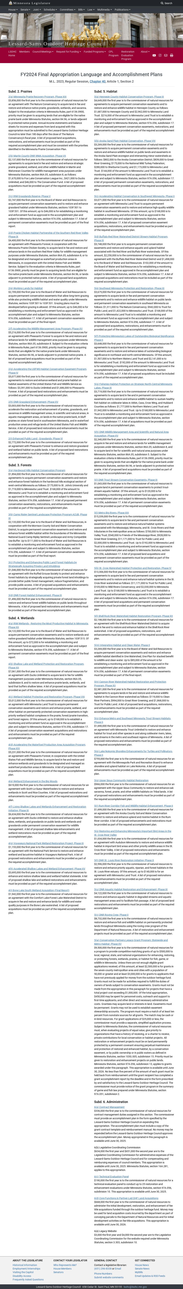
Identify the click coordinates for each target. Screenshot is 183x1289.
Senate (24, 9)
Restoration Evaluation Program (127, 55)
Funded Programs (94, 51)
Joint (36, 9)
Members (24, 51)
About (144, 51)
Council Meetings (42, 51)
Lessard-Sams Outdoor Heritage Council (57, 43)
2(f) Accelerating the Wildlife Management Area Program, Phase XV (45, 328)
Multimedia (103, 9)
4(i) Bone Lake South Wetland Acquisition (38, 890)
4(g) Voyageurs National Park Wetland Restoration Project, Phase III (46, 843)
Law (90, 9)
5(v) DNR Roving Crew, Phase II (111, 914)
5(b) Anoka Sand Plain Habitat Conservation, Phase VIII (124, 140)
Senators (58, 1272)
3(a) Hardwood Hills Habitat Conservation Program (36, 470)
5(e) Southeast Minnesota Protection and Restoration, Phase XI (129, 288)
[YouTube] (154, 55)
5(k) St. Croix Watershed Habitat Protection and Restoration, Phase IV (132, 568)
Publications (121, 9)
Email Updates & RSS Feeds (150, 1276)
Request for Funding (67, 51)
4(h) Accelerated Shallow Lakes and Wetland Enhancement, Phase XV (46, 868)
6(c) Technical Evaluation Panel (111, 1176)
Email (118, 1268)
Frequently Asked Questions (28, 1279)
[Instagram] (160, 55)
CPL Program (113, 53)
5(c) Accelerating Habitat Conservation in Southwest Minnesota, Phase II (134, 196)
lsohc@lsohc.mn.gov (135, 1286)
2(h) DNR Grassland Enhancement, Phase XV (33, 401)
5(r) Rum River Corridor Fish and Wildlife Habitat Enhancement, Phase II (133, 805)
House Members (62, 1268)
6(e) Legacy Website (105, 1231)
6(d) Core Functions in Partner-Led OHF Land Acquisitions (126, 1198)
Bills (80, 9)
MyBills (139, 1272)
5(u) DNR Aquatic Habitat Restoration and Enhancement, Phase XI (131, 889)
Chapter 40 (97, 81)
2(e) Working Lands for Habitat (25, 288)
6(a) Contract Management (109, 1107)
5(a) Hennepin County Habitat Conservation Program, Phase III (129, 96)
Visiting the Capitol (23, 1272)
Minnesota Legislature (30, 3)
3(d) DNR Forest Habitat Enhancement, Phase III (35, 595)
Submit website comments (108, 1277)
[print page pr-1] (172, 55)
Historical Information (25, 1265)
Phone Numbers (103, 1273)
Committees (66, 9)
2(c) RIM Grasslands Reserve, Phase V (29, 196)
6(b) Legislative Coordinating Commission (117, 1147)
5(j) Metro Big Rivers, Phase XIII (111, 512)
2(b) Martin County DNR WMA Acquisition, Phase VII (37, 155)
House (12, 9)
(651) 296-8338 (103, 1268)
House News (142, 1265)
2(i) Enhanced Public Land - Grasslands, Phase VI (35, 438)
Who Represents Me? (65, 1265)
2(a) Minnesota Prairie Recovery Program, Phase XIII (37, 96)
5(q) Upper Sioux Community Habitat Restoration (121, 780)
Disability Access (22, 1276)
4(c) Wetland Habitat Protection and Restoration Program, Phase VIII (46, 696)
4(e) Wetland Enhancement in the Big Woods (32, 781)
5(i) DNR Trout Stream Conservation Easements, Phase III (125, 479)
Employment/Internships (26, 1268)
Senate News (142, 1268)
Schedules (49, 9)
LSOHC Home (12, 53)
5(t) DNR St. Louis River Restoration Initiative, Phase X (124, 860)
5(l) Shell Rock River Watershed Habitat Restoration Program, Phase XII (133, 616)
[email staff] (166, 55)
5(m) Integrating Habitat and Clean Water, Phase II (122, 645)
